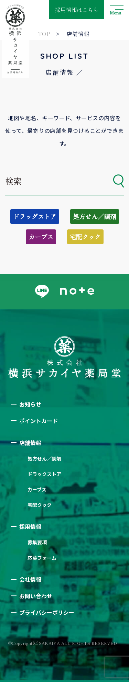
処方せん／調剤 (94, 216)
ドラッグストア (34, 216)
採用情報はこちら (77, 9)
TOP (44, 34)
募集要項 (37, 542)
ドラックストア (44, 473)
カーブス (41, 236)
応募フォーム (42, 557)
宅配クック (85, 236)
